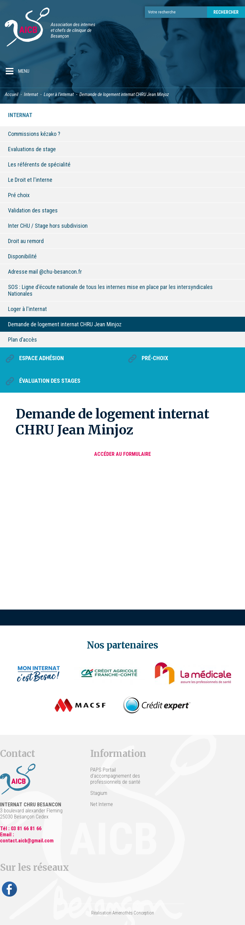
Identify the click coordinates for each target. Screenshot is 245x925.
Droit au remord (26, 241)
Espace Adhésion (41, 358)
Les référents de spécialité (39, 164)
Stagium (98, 793)
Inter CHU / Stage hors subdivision (48, 225)
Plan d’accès (22, 339)
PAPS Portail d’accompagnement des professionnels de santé (115, 776)
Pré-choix (155, 358)
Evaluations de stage (32, 149)
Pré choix (19, 195)
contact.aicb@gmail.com (27, 841)
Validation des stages (33, 210)
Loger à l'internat (27, 309)
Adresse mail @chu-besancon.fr (45, 271)
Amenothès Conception (133, 912)
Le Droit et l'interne (30, 179)
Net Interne (101, 804)
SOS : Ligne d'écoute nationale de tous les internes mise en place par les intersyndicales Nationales (110, 290)
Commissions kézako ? (34, 133)
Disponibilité (22, 256)
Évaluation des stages (49, 380)
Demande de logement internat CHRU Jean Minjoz (65, 324)
